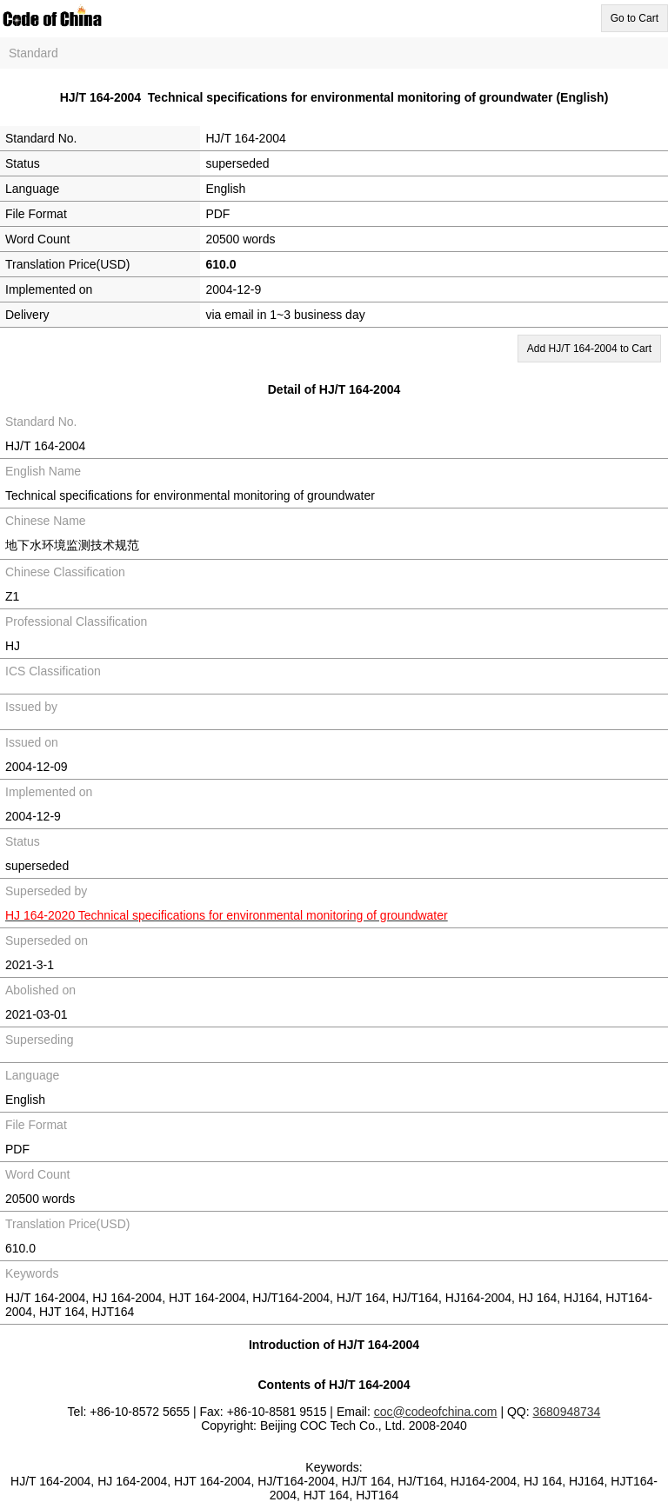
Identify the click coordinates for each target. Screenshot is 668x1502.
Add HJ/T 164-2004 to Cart (589, 348)
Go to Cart (634, 18)
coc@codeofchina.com (436, 1412)
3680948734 (567, 1412)
